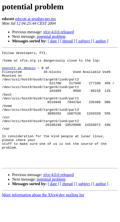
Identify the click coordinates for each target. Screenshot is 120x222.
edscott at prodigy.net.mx (35, 19)
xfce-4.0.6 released (58, 32)
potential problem (51, 36)
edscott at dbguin (19, 71)
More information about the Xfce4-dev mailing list (43, 217)
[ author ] (100, 41)
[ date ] (53, 41)
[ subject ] (84, 41)
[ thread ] (67, 41)
